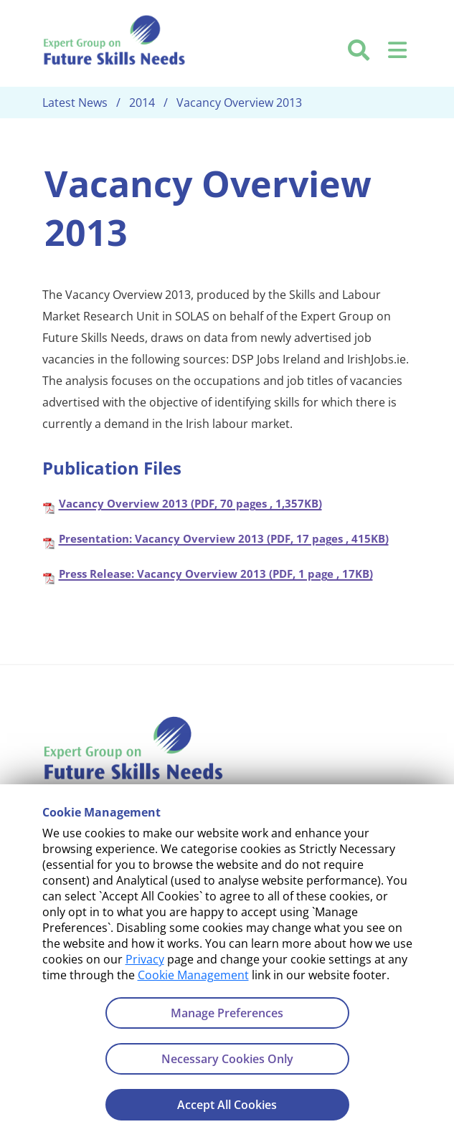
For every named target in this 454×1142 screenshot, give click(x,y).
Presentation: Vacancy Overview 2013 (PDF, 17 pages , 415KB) (224, 537)
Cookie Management (193, 975)
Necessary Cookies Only (227, 1059)
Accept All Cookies (227, 1105)
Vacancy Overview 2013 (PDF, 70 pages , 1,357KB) (190, 502)
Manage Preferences (227, 1013)
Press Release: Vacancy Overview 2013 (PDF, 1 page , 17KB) (216, 573)
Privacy (145, 959)
